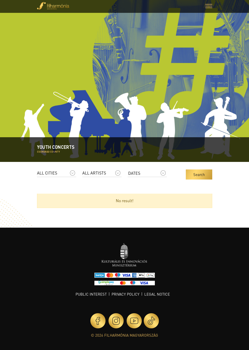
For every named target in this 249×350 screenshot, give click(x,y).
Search (199, 174)
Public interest (91, 294)
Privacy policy (125, 294)
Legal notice (157, 294)
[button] (208, 6)
